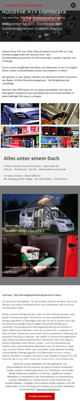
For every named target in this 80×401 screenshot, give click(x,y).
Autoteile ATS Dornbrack (23, 5)
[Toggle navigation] (73, 5)
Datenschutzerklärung (48, 389)
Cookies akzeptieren (40, 396)
